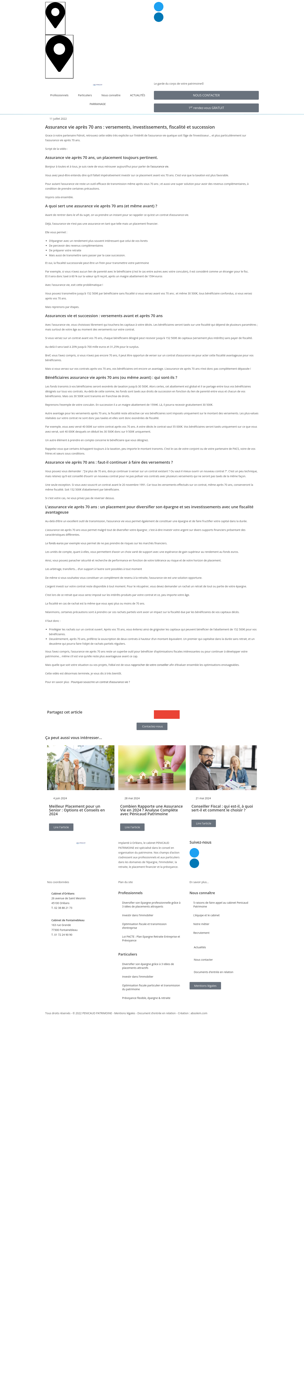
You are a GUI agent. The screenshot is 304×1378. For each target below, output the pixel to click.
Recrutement (201, 933)
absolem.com (199, 1013)
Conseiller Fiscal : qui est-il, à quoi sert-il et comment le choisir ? (222, 808)
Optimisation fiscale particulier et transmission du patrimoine (151, 987)
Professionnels (60, 95)
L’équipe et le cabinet (206, 915)
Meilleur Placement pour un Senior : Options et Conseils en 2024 (77, 810)
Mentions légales (124, 1013)
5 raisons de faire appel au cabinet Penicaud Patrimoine (220, 904)
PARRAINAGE (98, 104)
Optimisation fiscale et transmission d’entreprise (144, 926)
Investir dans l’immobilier (137, 915)
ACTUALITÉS (137, 95)
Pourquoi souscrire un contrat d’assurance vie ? (100, 682)
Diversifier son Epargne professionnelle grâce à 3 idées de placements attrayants (151, 904)
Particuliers (86, 95)
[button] (158, 714)
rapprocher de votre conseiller (150, 665)
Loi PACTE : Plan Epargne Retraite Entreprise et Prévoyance (151, 938)
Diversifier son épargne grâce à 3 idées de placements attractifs (148, 966)
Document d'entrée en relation (157, 1013)
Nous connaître (111, 95)
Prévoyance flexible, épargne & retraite (146, 998)
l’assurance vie (159, 166)
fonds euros (56, 543)
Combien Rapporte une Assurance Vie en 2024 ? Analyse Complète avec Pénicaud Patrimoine (151, 810)
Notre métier (201, 924)
